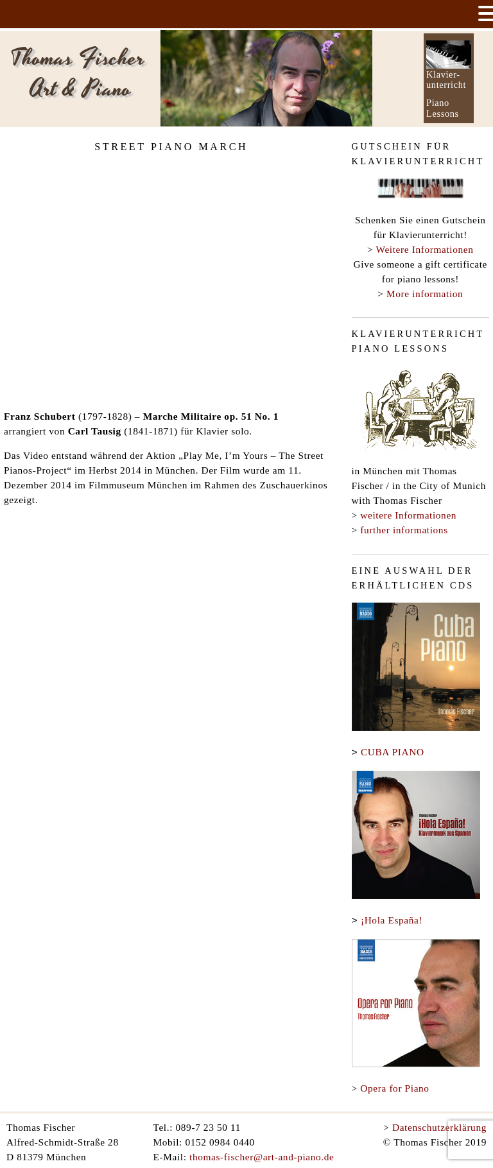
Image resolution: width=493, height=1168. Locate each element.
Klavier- (443, 74)
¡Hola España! (391, 918)
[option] (266, 78)
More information (424, 293)
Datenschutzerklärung (439, 1124)
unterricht (446, 85)
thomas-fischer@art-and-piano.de (261, 1154)
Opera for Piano (394, 1085)
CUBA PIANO (392, 751)
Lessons (442, 113)
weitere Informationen (408, 515)
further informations (403, 529)
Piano (437, 103)
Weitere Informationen (425, 249)
